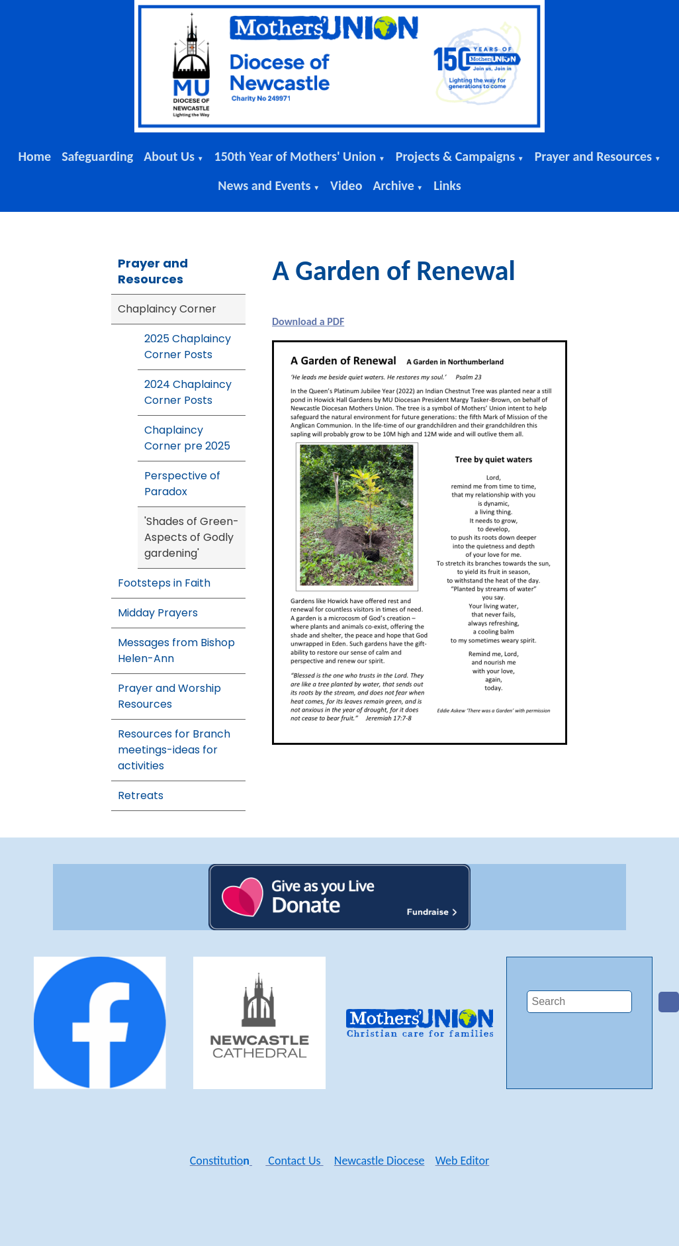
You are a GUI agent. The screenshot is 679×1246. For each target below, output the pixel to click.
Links (447, 185)
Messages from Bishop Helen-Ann (176, 650)
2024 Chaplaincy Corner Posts (188, 392)
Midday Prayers (158, 612)
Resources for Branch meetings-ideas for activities (174, 749)
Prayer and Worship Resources (169, 696)
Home (34, 156)
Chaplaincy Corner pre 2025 (187, 438)
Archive (393, 185)
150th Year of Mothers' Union (295, 156)
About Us (169, 156)
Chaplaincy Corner (167, 308)
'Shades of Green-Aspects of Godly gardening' (191, 537)
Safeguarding (97, 156)
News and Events (264, 185)
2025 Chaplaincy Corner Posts (187, 346)
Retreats (140, 795)
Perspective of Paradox (182, 483)
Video (346, 185)
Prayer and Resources (593, 156)
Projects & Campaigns (455, 156)
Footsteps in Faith (164, 583)
